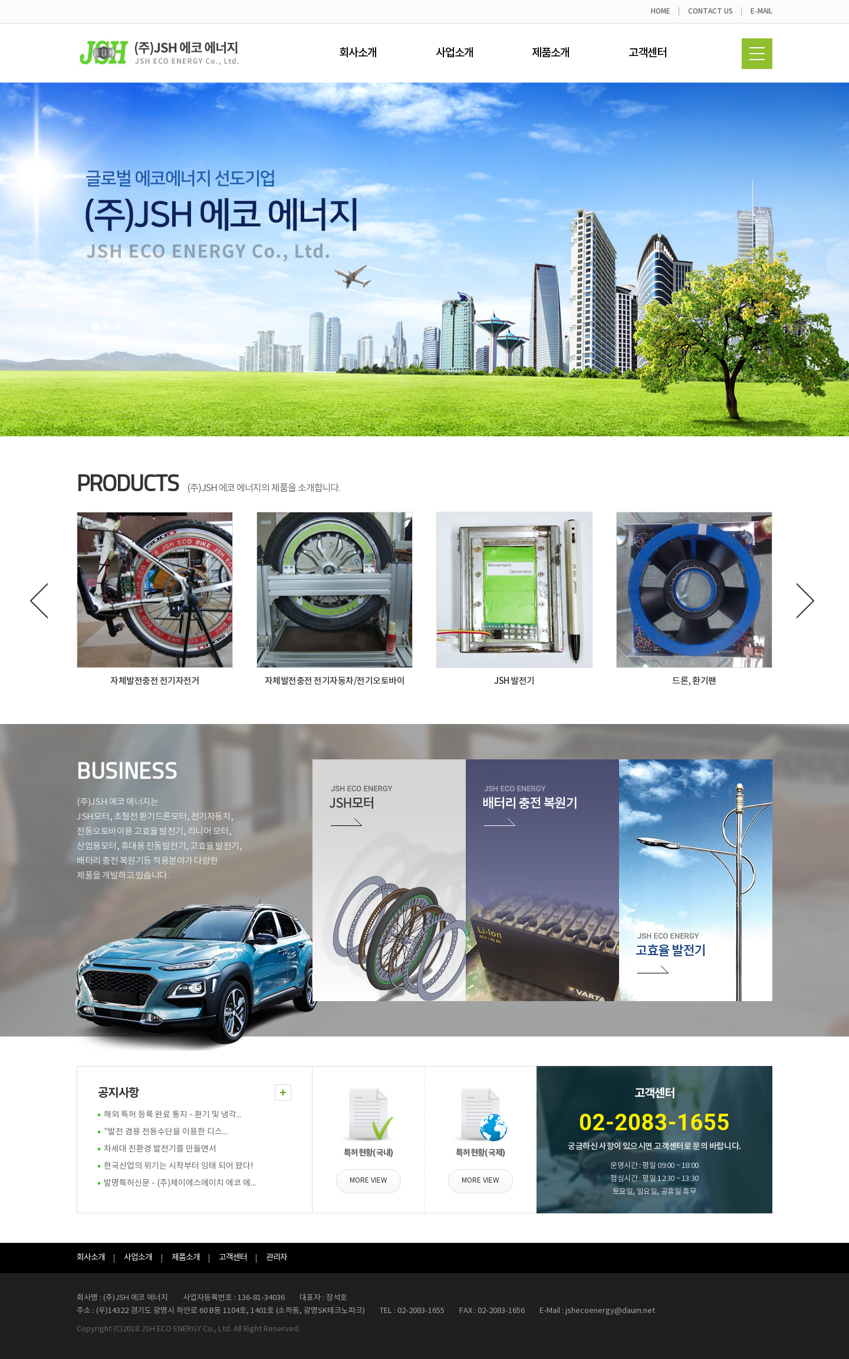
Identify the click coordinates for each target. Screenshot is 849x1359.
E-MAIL (761, 11)
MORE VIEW (368, 1180)
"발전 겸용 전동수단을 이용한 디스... (166, 1132)
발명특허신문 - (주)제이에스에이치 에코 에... (180, 1183)
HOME (660, 11)
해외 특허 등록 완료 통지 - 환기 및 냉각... (173, 1115)
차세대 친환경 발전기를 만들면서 (160, 1149)
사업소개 (454, 53)
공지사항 (118, 1093)
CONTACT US (710, 11)
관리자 (276, 1257)
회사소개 (358, 53)
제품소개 (551, 53)
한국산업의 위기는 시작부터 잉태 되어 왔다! (178, 1166)
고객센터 (647, 53)
